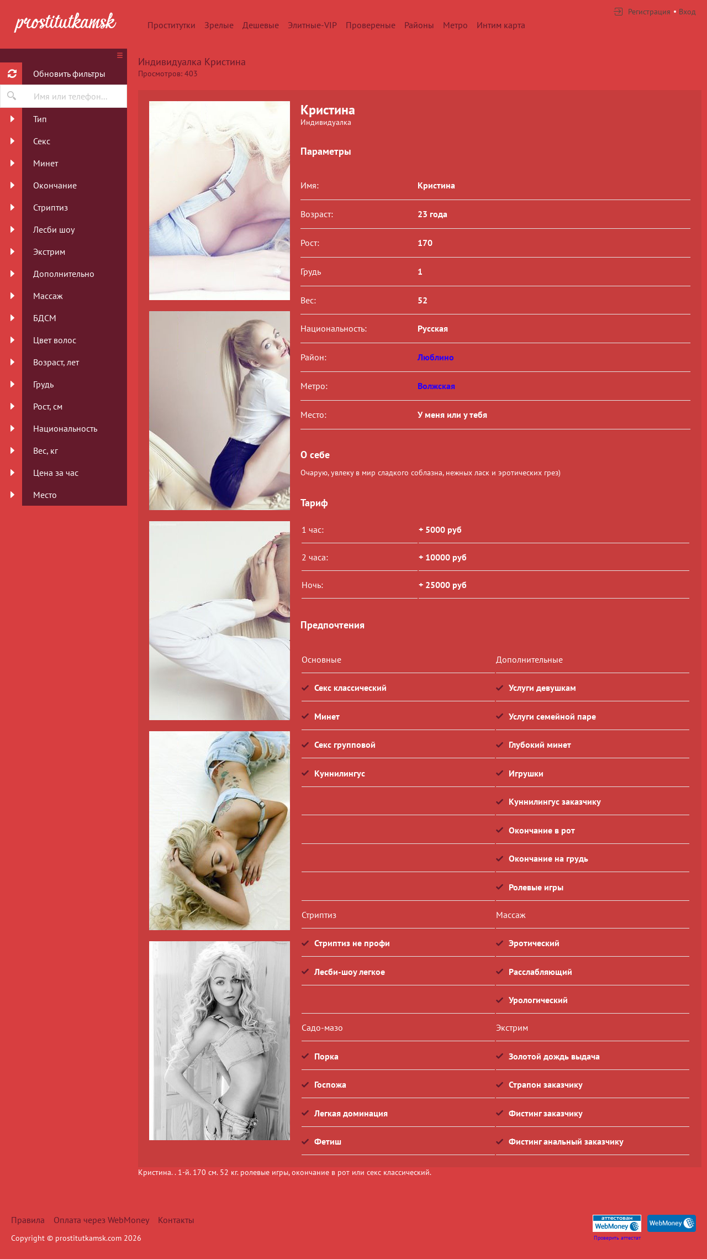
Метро (455, 24)
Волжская (436, 385)
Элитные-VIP (312, 24)
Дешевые (260, 24)
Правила (28, 1219)
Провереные (370, 24)
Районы (419, 24)
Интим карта (501, 24)
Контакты (176, 1219)
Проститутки (171, 24)
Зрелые (219, 24)
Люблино (436, 357)
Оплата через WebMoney (101, 1219)
